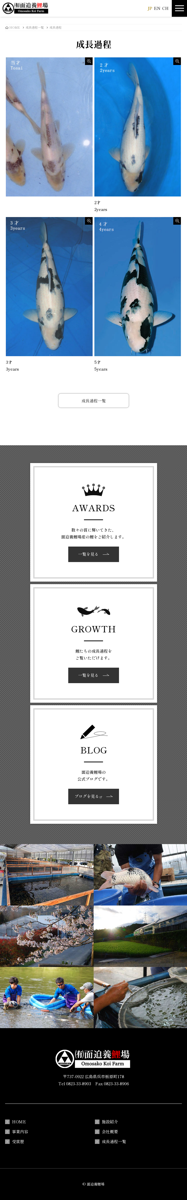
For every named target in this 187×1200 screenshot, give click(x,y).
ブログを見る (88, 796)
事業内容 (20, 1131)
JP (150, 8)
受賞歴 (18, 1141)
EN (157, 8)
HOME (19, 1122)
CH (165, 8)
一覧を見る (88, 554)
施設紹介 (110, 1122)
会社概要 (110, 1131)
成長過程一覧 (93, 401)
